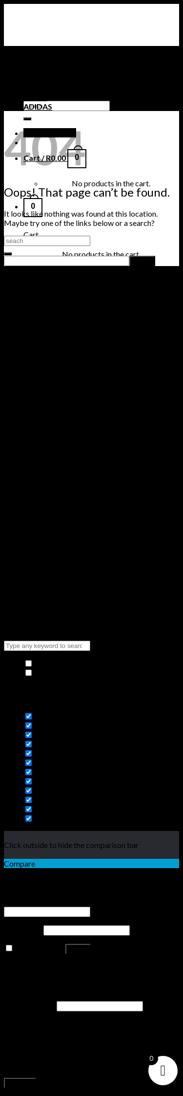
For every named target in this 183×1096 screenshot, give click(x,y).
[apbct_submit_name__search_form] (142, 261)
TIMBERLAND (48, 87)
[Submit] (8, 253)
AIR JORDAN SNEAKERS (66, 69)
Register (20, 1083)
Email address (29, 1005)
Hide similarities (57, 663)
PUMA (35, 97)
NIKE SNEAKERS (52, 78)
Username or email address (51, 901)
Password (23, 929)
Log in (78, 949)
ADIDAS (37, 106)
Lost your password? (38, 966)
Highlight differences (65, 672)
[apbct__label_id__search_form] (66, 261)
